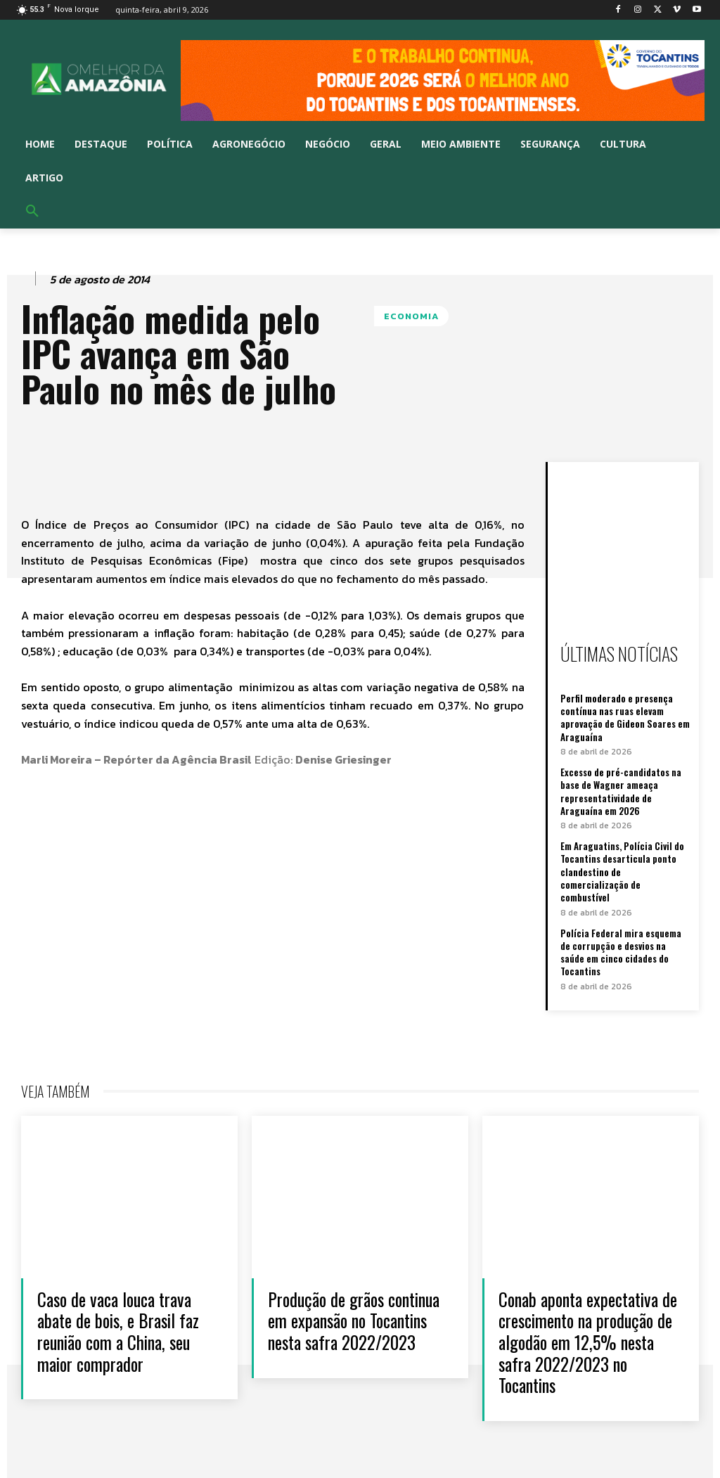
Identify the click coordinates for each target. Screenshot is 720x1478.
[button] (32, 212)
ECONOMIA (411, 316)
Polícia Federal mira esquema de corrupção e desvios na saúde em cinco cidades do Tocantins (620, 951)
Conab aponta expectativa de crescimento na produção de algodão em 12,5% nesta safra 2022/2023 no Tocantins (584, 1340)
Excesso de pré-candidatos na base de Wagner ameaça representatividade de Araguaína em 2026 (620, 790)
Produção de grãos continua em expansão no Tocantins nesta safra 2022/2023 (350, 1329)
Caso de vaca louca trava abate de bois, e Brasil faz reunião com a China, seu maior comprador (122, 1329)
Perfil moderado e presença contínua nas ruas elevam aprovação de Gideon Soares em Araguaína (625, 717)
